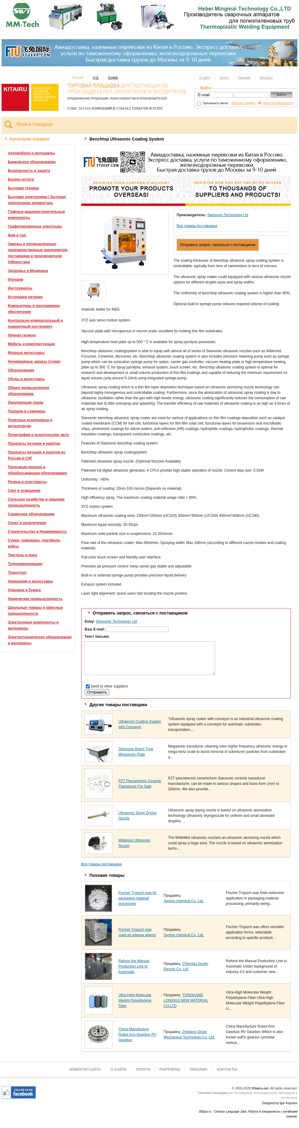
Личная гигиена (22, 335)
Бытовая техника (23, 188)
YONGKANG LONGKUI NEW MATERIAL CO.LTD (186, 1000)
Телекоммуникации (25, 564)
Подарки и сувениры (26, 411)
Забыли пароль (243, 103)
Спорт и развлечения (27, 523)
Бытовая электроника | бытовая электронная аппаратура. (37, 200)
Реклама (244, 77)
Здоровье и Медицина (28, 271)
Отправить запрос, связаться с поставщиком (218, 245)
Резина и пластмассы (27, 482)
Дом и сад (17, 235)
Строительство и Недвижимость (37, 531)
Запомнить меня (212, 103)
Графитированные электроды (35, 226)
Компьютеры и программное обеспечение (34, 309)
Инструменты (20, 288)
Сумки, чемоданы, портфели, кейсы (34, 543)
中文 (96, 77)
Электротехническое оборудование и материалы (40, 640)
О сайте (204, 77)
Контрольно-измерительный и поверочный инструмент (35, 323)
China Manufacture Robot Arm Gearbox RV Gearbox (137, 1034)
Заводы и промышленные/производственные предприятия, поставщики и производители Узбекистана (38, 253)
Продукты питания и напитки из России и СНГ (36, 455)
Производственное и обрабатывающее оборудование (37, 470)
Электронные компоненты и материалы (33, 625)
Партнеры (169, 1069)
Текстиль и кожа (22, 555)
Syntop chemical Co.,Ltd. (184, 901)
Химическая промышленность (35, 599)
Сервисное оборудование (31, 514)
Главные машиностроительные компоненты (36, 215)
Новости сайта (85, 1069)
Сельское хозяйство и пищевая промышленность (36, 502)
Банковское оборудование (32, 162)
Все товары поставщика (197, 226)
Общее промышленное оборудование (28, 391)
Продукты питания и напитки (34, 443)
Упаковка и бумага (24, 590)
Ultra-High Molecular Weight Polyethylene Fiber (134, 1000)
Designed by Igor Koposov (279, 1103)
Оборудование (21, 370)
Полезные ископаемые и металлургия (30, 423)
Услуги (224, 77)
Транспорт (17, 572)
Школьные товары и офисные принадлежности (35, 610)
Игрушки (15, 279)
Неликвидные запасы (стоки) (34, 361)
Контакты (266, 77)
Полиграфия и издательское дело (38, 435)
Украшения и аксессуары (30, 581)
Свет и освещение (24, 490)
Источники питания (25, 297)
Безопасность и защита (29, 171)
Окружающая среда (25, 402)
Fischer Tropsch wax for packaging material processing (137, 898)
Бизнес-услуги (21, 179)
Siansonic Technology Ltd (227, 215)
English (113, 77)
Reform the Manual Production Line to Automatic (133, 966)
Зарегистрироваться (278, 103)
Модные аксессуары (26, 353)
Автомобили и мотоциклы (31, 153)
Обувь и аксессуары (26, 379)
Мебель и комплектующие (31, 344)
